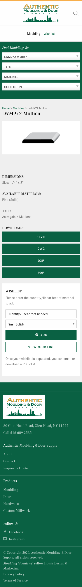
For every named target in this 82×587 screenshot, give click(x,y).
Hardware (11, 503)
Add (41, 334)
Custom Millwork (16, 510)
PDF (41, 272)
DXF (41, 260)
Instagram (17, 538)
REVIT (41, 236)
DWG (41, 248)
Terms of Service (15, 580)
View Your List (41, 346)
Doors (7, 496)
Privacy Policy (13, 574)
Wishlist (49, 33)
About (7, 453)
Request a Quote (15, 467)
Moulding (33, 33)
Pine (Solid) (10, 199)
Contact (9, 460)
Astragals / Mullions (16, 216)
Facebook (16, 531)
